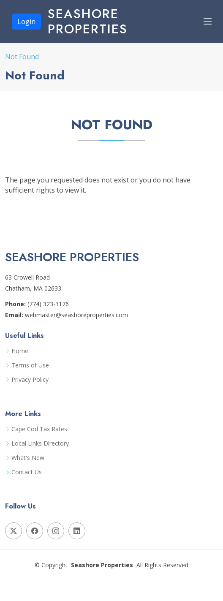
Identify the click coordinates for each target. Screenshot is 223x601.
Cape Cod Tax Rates (39, 429)
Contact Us (26, 472)
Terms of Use (30, 365)
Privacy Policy (30, 380)
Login (26, 21)
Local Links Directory (40, 443)
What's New (27, 458)
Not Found (22, 56)
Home (19, 351)
